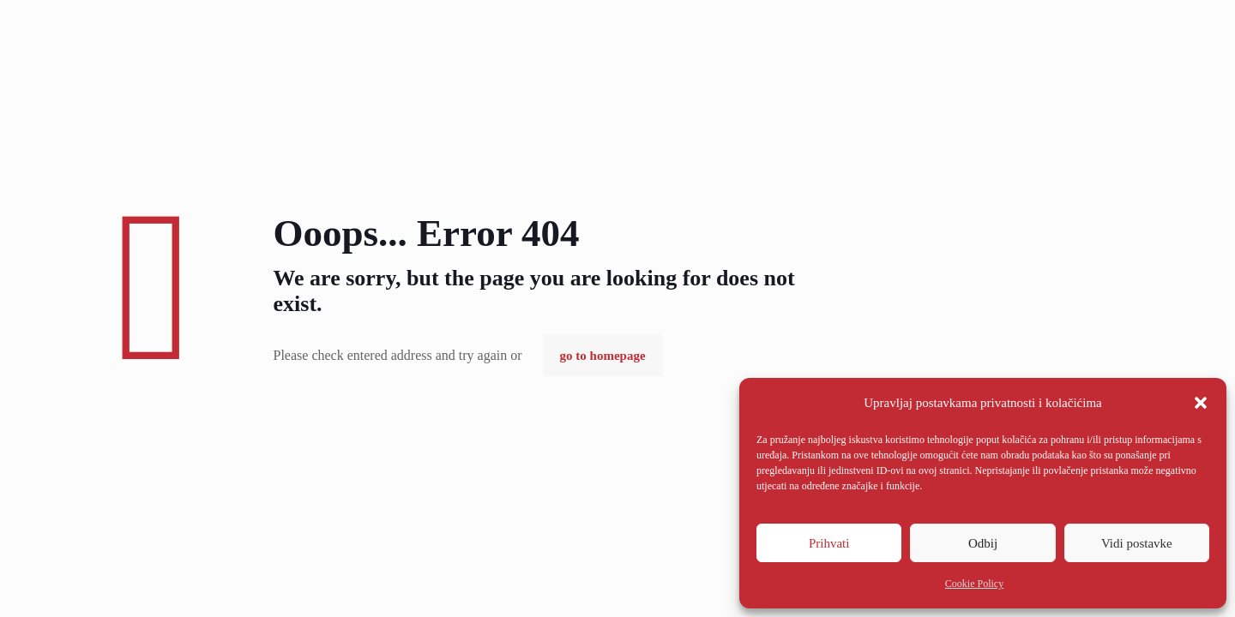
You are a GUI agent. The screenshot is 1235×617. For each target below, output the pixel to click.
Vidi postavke (1136, 543)
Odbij (982, 543)
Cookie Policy (974, 584)
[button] (1200, 402)
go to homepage (603, 355)
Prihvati (829, 543)
